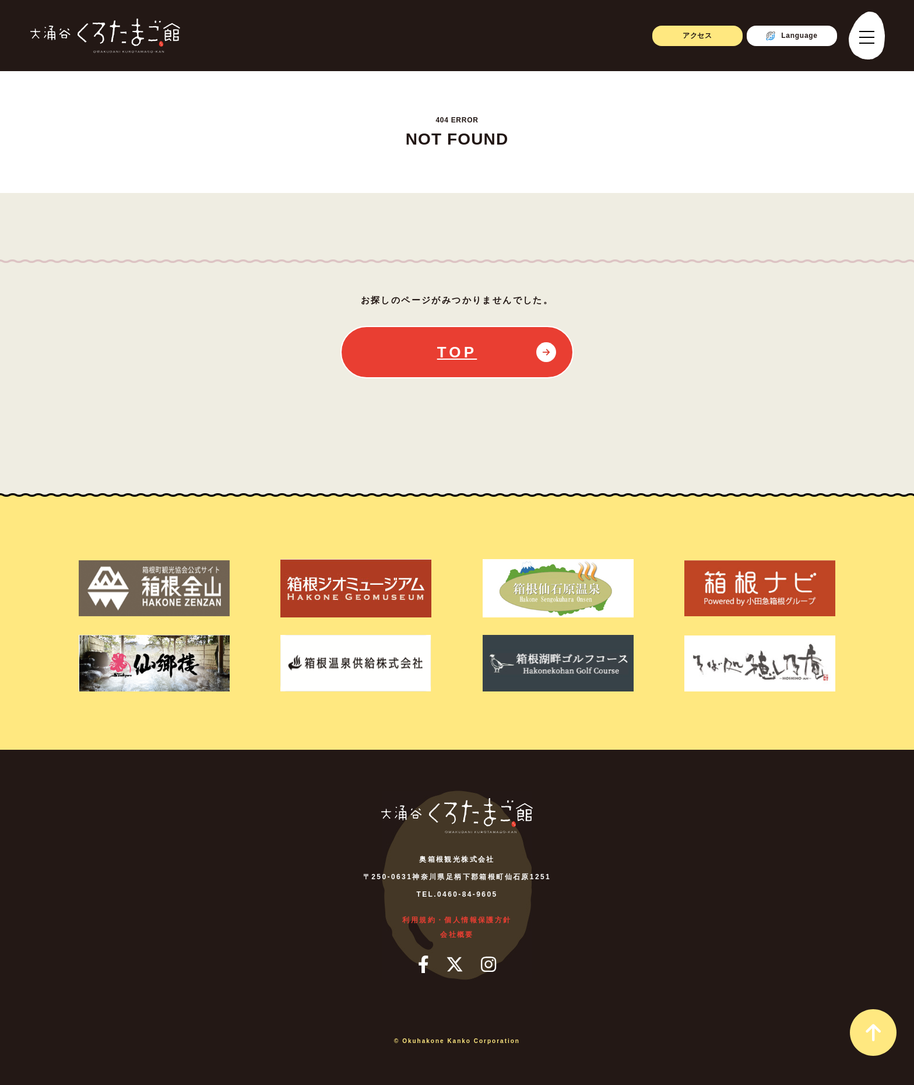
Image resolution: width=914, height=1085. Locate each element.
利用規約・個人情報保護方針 (456, 920)
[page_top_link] (873, 1032)
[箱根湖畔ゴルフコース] (558, 663)
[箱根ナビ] (760, 588)
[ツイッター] (454, 964)
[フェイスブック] (423, 964)
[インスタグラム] (488, 964)
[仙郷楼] (154, 663)
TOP (457, 352)
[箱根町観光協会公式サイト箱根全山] (154, 588)
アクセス (697, 35)
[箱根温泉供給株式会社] (356, 663)
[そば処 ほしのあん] (760, 663)
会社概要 (457, 934)
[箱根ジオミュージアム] (356, 588)
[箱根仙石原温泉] (558, 588)
